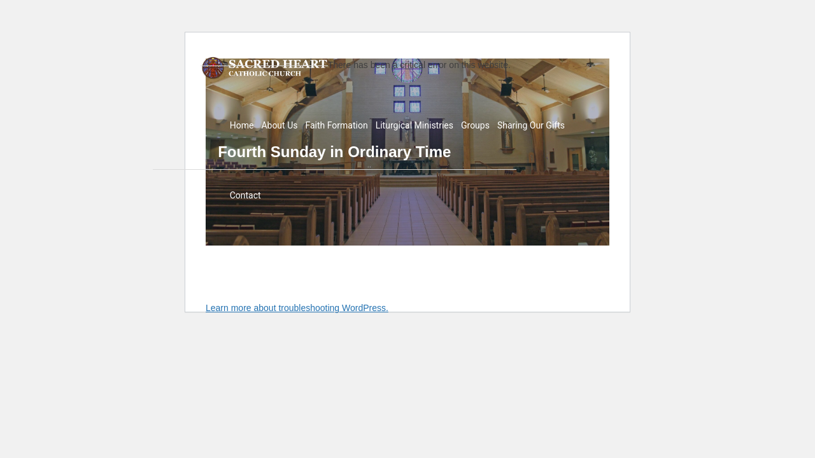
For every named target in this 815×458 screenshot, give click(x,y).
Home (242, 125)
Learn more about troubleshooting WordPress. (297, 308)
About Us (279, 125)
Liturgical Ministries (414, 125)
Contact (245, 195)
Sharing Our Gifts (531, 125)
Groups (475, 125)
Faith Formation (336, 125)
